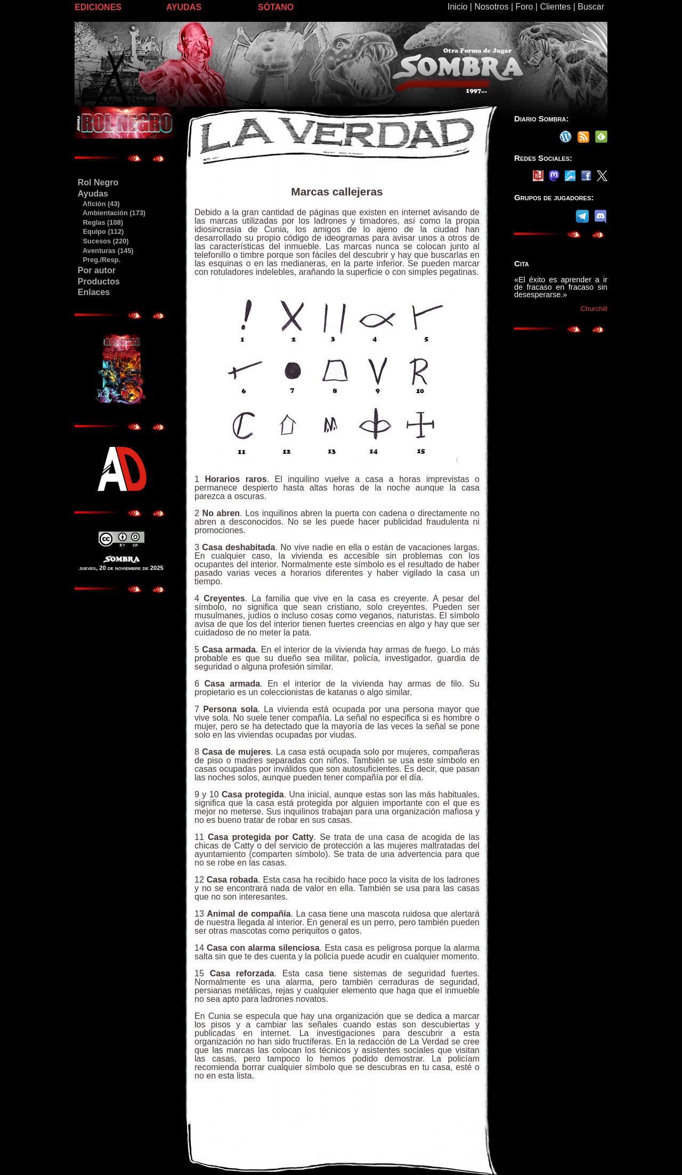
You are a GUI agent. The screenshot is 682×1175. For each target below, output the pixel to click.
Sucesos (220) (103, 241)
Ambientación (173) (111, 213)
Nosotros (491, 6)
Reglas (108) (100, 222)
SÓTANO (276, 7)
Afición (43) (98, 204)
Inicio (457, 6)
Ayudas (93, 193)
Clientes (555, 6)
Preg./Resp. (98, 260)
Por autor (97, 270)
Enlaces (94, 292)
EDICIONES (98, 7)
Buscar (591, 6)
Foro (524, 6)
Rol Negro (98, 182)
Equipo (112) (100, 231)
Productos (99, 281)
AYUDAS (183, 7)
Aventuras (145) (105, 251)
